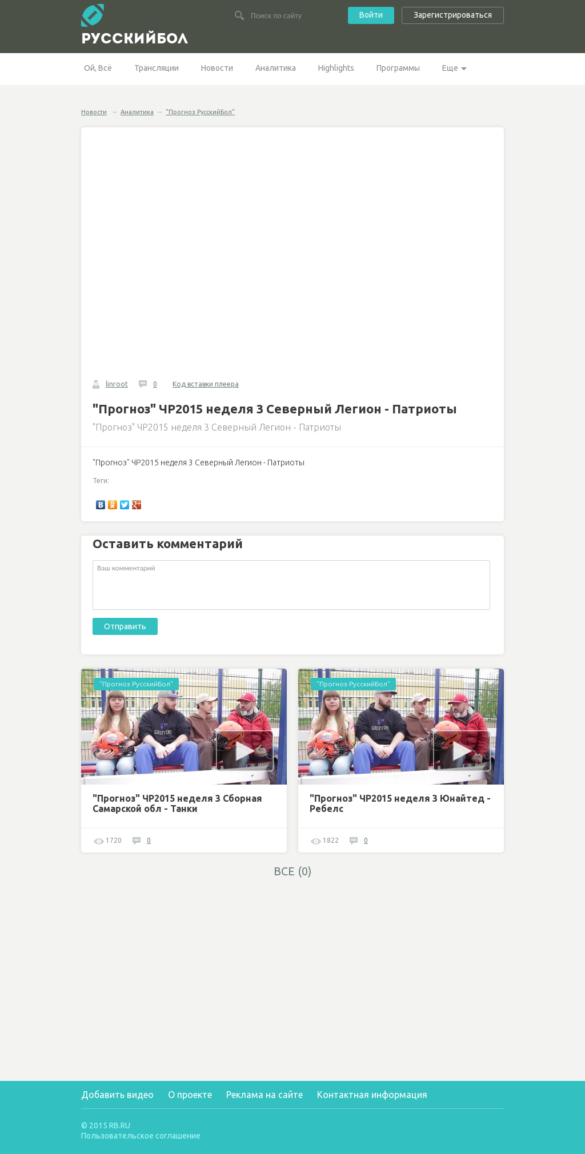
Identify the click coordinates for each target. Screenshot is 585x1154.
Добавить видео (117, 1094)
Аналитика (275, 68)
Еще (450, 68)
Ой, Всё (98, 68)
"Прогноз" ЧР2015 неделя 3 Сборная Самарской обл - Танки (177, 803)
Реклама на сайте (264, 1094)
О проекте (190, 1094)
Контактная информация (372, 1094)
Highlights (336, 68)
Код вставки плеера (206, 384)
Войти (371, 14)
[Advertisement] (184, 964)
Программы (398, 68)
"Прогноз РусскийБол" (200, 111)
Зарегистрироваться (453, 14)
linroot (117, 384)
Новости (217, 68)
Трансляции (156, 68)
